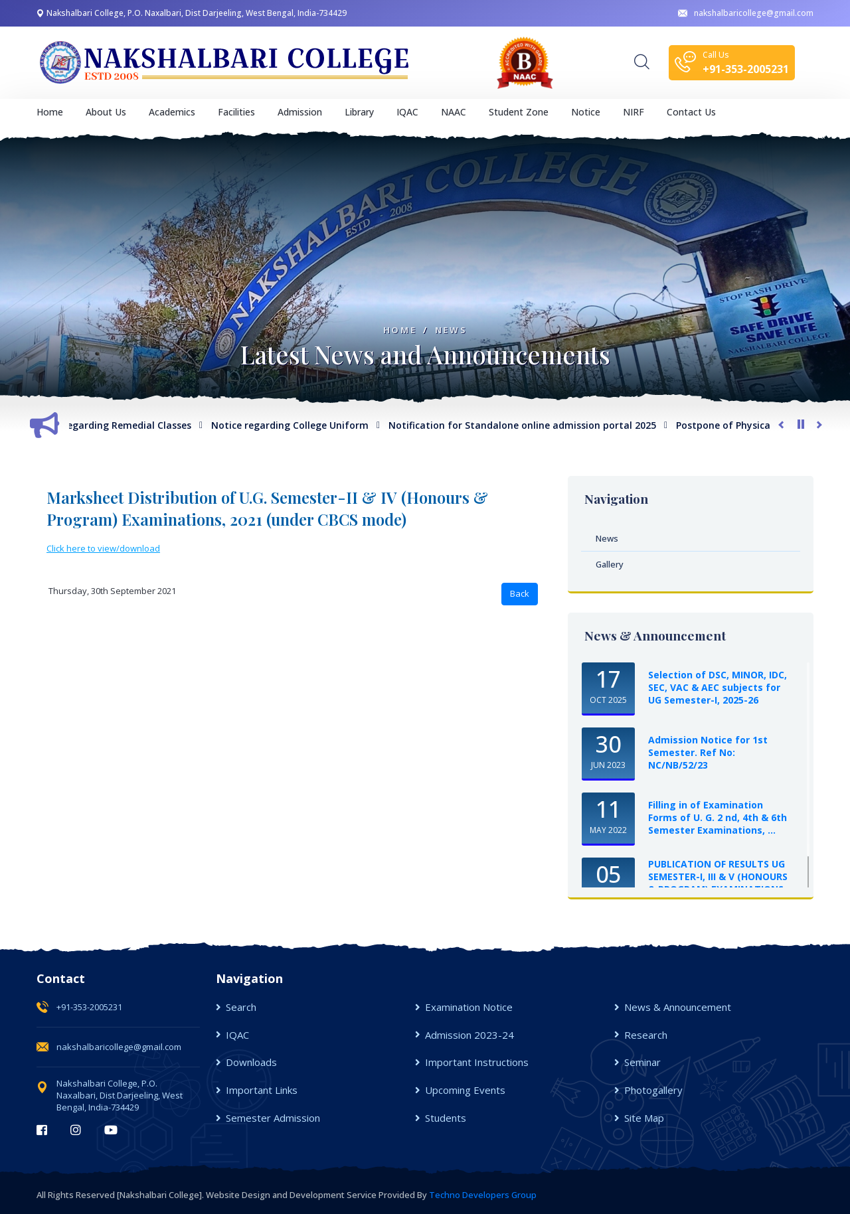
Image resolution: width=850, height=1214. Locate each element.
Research (645, 1034)
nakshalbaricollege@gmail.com (745, 13)
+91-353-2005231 (89, 1007)
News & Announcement (677, 1007)
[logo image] (226, 62)
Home (50, 112)
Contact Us (691, 112)
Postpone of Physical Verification (760, 425)
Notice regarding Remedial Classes (118, 425)
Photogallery (653, 1090)
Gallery (610, 564)
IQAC (237, 1034)
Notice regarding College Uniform (297, 425)
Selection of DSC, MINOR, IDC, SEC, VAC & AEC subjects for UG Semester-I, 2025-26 (717, 687)
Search (241, 1007)
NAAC (453, 112)
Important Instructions (477, 1062)
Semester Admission (273, 1117)
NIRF (633, 112)
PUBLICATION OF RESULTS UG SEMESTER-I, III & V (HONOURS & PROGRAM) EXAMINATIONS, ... (718, 883)
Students (445, 1117)
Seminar (642, 1062)
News (451, 330)
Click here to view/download (103, 548)
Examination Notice (469, 1007)
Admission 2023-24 (469, 1034)
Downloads (251, 1062)
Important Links (262, 1090)
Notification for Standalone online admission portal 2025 (529, 425)
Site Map (644, 1117)
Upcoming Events (465, 1090)
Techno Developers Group (483, 1195)
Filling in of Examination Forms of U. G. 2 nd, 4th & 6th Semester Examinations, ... (717, 817)
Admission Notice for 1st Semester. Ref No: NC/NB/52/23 (708, 752)
